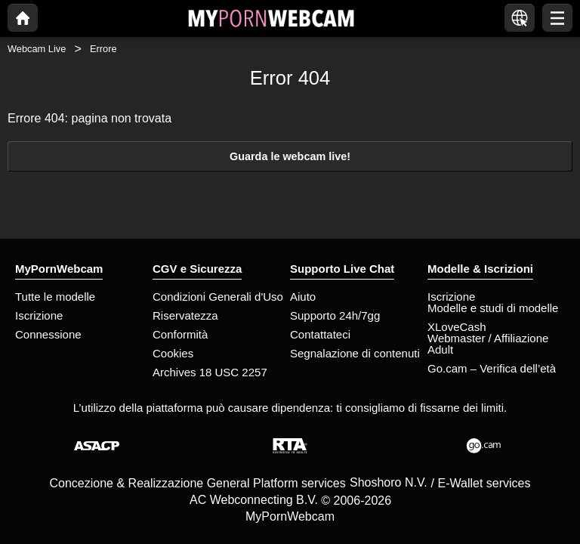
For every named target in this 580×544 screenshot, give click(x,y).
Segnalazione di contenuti (355, 353)
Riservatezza (185, 315)
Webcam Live (37, 48)
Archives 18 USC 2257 (210, 372)
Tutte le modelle (55, 296)
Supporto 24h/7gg (335, 315)
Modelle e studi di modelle (492, 307)
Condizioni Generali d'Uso (218, 296)
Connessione (48, 334)
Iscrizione (39, 315)
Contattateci (320, 334)
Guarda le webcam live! (290, 156)
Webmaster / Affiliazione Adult (487, 344)
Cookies (173, 353)
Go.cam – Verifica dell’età (491, 368)
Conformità (180, 334)
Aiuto (303, 296)
